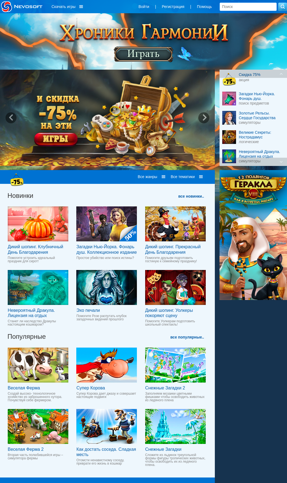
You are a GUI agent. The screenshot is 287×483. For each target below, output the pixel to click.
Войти (144, 6)
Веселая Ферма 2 (26, 449)
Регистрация (173, 6)
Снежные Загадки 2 (165, 388)
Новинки (20, 195)
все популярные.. (187, 337)
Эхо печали (88, 310)
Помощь (204, 6)
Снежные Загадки (163, 449)
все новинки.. (191, 196)
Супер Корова (90, 388)
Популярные (26, 336)
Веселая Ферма (24, 388)
